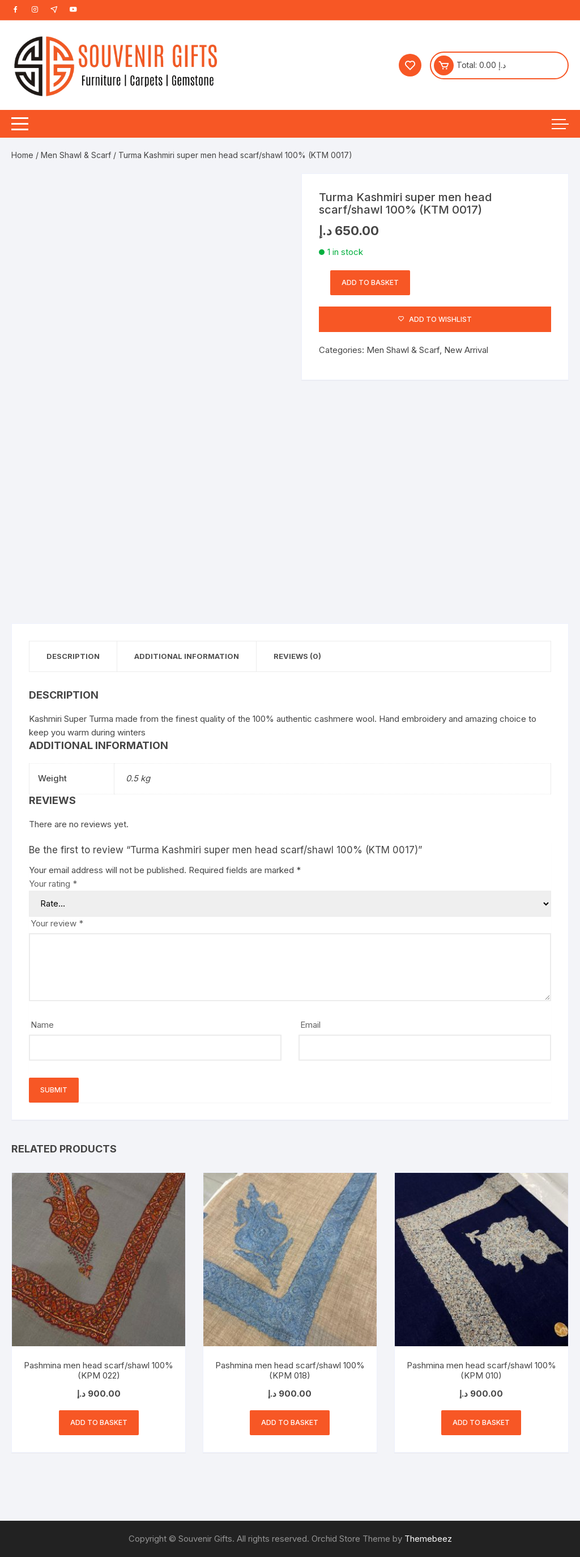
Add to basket (370, 282)
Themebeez (428, 1538)
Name (42, 1024)
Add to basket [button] (98, 1422)
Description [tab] (73, 656)
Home (22, 155)
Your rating (53, 883)
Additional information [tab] (186, 656)
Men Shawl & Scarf (76, 155)
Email (310, 1024)
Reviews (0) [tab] (297, 656)
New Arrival (466, 349)
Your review (57, 923)
